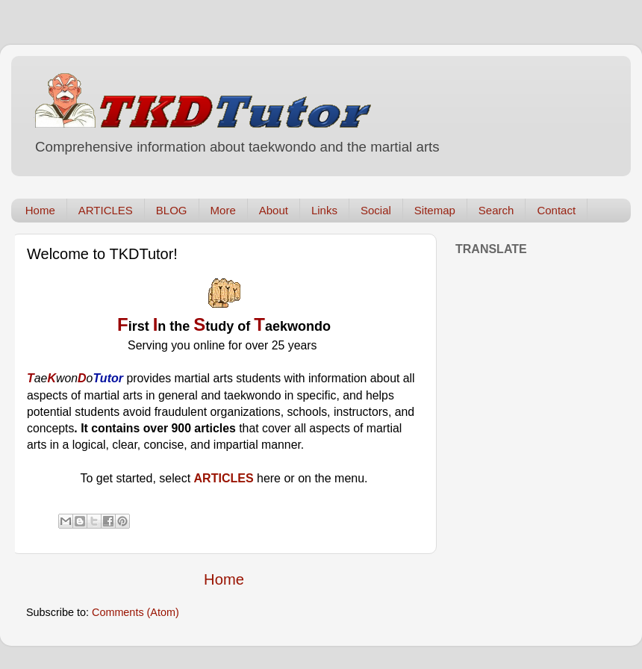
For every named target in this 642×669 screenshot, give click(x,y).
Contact (556, 210)
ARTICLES (105, 210)
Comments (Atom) (135, 612)
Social (376, 210)
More (223, 210)
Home (40, 210)
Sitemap (434, 210)
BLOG (171, 210)
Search (496, 210)
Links (324, 210)
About (273, 210)
